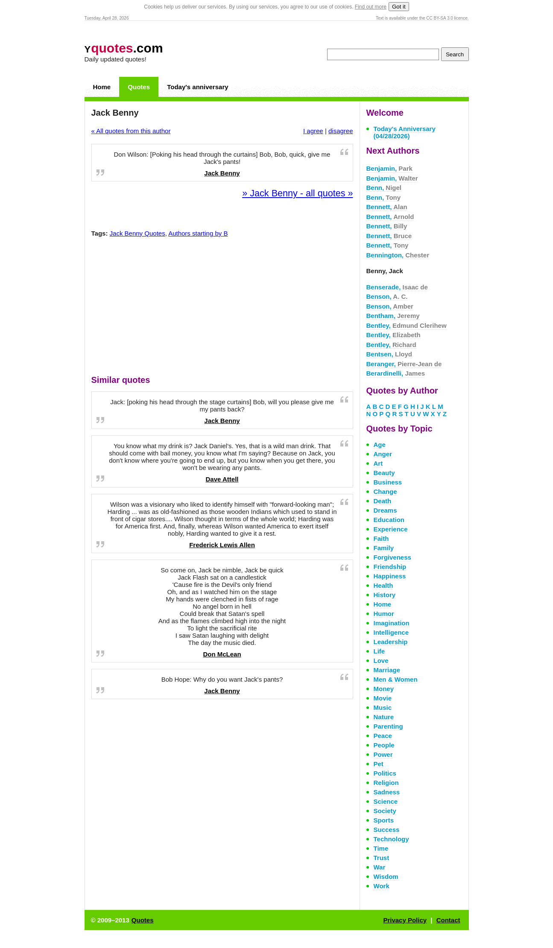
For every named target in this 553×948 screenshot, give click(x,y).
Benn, (384, 187)
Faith (381, 538)
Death (383, 501)
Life (379, 651)
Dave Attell (222, 479)
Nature (384, 716)
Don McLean (222, 654)
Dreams (385, 510)
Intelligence (391, 632)
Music (383, 707)
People (384, 745)
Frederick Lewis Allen (222, 544)
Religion (386, 782)
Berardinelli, (395, 373)
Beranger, (404, 364)
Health (383, 585)
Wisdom (386, 876)
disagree (340, 130)
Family (384, 547)
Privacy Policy (405, 920)
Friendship (390, 566)
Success (387, 829)
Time (381, 848)
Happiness (390, 576)
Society (385, 810)
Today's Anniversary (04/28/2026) (405, 132)
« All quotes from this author (131, 130)
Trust (381, 857)
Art (378, 463)
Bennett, (386, 206)
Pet (378, 763)
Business (388, 482)
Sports (384, 820)
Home (102, 86)
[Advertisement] (222, 308)
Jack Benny (222, 173)
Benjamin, (389, 168)
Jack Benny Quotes (137, 233)
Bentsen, (389, 354)
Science (386, 801)
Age (380, 444)
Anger (383, 454)
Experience (391, 529)
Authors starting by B (198, 233)
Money (384, 688)
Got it (399, 6)
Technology (391, 839)
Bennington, (398, 255)
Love (381, 660)
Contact (448, 920)
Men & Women (396, 679)
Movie (383, 698)
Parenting (388, 726)
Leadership (391, 641)
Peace (383, 735)
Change (385, 491)
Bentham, (393, 315)
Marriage (387, 670)
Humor (384, 613)
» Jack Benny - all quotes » (297, 193)
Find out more (370, 7)
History (385, 594)
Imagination (392, 623)
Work (381, 886)
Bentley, (406, 325)
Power (383, 754)
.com (124, 48)
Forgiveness (392, 557)
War (380, 867)
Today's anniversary (197, 86)
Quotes (139, 86)
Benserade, (397, 287)
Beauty (384, 472)
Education (389, 519)
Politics (385, 773)
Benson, (387, 296)
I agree (313, 130)
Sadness (387, 792)
